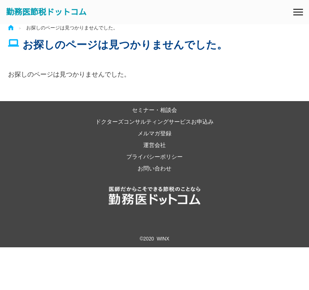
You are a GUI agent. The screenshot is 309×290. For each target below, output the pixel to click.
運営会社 (154, 145)
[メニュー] (298, 12)
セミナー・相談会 (154, 110)
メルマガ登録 (154, 133)
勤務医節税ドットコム (46, 12)
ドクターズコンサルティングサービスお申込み (154, 121)
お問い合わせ (154, 168)
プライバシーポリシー (154, 156)
